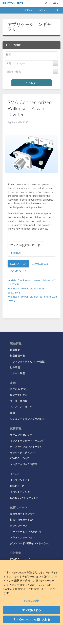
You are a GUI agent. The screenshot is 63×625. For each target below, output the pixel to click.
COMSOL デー (18, 486)
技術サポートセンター (22, 513)
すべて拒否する (31, 610)
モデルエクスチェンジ (22, 452)
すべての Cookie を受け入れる (31, 619)
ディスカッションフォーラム (26, 446)
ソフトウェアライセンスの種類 (27, 361)
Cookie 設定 (31, 601)
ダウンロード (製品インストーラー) (29, 543)
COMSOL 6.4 (18, 264)
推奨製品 (15, 253)
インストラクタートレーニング (27, 440)
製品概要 (15, 349)
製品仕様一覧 (17, 355)
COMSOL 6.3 (40, 264)
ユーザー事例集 (18, 401)
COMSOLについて (20, 559)
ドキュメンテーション (22, 537)
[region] (31, 592)
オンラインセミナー (21, 480)
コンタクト (44, 10)
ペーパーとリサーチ (21, 407)
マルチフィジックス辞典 (23, 464)
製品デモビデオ (18, 395)
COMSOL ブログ (19, 458)
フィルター (31, 83)
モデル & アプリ (19, 389)
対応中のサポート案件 (22, 519)
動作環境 (15, 367)
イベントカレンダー (21, 492)
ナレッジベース (18, 525)
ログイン (28, 10)
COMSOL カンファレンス (24, 497)
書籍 (12, 412)
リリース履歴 (17, 373)
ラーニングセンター (21, 434)
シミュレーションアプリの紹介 (27, 418)
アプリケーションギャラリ (29, 26)
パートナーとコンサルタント (26, 531)
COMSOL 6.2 (18, 271)
